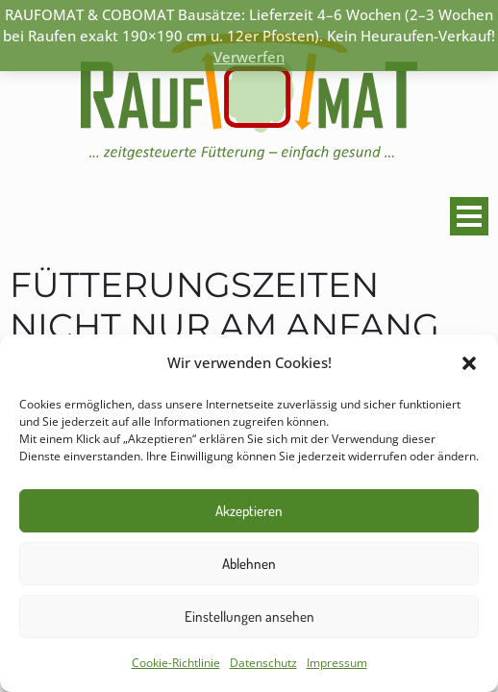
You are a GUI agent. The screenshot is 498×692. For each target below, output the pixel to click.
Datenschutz (263, 663)
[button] (469, 363)
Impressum (337, 663)
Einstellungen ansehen (249, 616)
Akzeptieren (249, 511)
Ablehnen (249, 564)
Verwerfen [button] (249, 56)
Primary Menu (466, 216)
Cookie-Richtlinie (176, 663)
